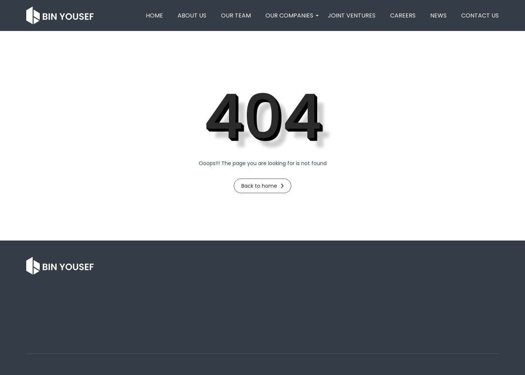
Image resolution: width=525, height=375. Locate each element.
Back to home (262, 186)
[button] (289, 16)
